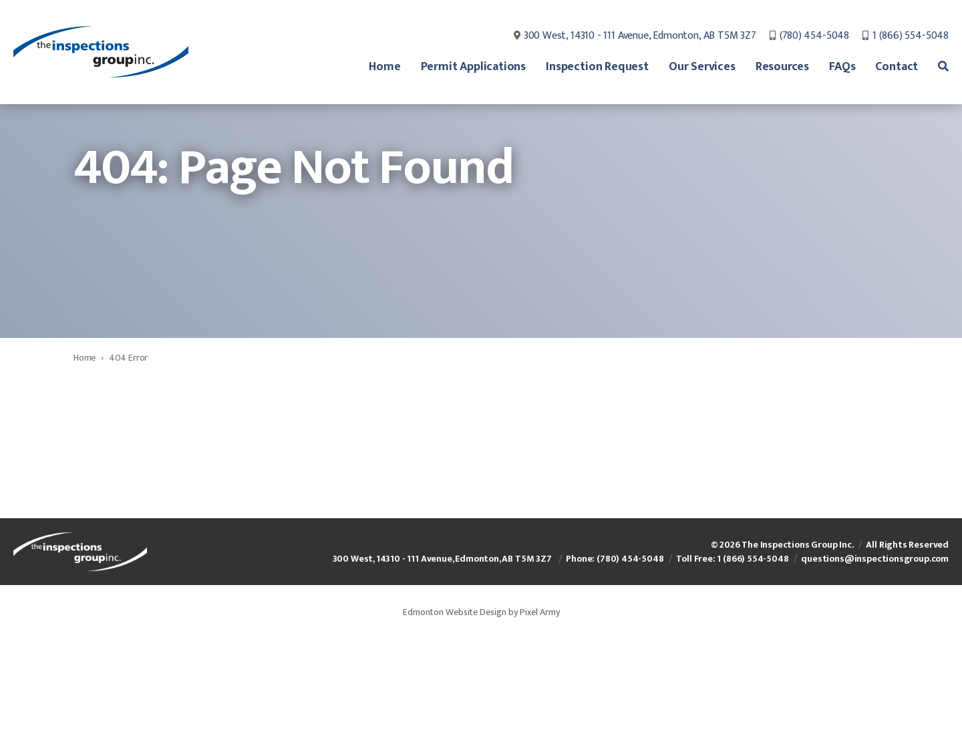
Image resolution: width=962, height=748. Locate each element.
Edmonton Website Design (454, 714)
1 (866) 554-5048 (910, 36)
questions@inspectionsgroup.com (875, 661)
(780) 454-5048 (814, 36)
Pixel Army (540, 714)
